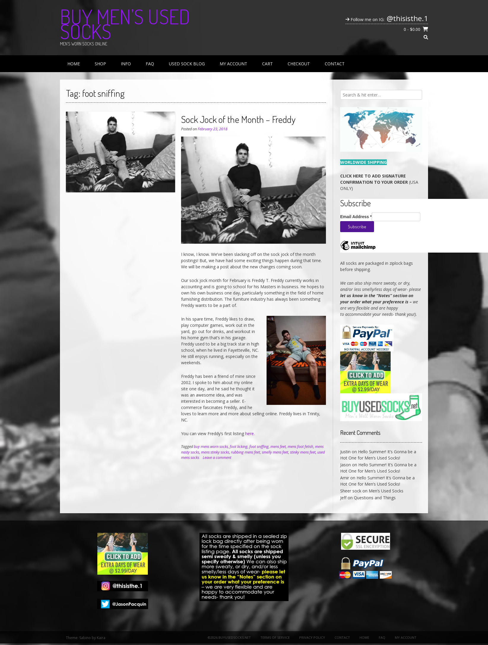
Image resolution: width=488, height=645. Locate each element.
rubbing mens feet (245, 452)
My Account (233, 63)
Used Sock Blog (187, 63)
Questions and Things (375, 497)
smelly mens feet (275, 452)
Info (126, 63)
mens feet (278, 446)
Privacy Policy (312, 637)
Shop (100, 63)
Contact (335, 63)
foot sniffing (259, 446)
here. (250, 433)
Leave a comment (217, 457)
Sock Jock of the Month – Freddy (238, 119)
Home (73, 63)
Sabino (85, 637)
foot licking (239, 446)
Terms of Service (275, 637)
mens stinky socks (215, 452)
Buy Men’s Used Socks (125, 24)
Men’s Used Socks (386, 491)
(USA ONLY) (379, 182)
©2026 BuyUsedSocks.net (229, 637)
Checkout (299, 63)
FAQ (150, 63)
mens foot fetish (300, 446)
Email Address (356, 216)
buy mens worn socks (211, 446)
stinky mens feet (303, 452)
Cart (267, 63)
